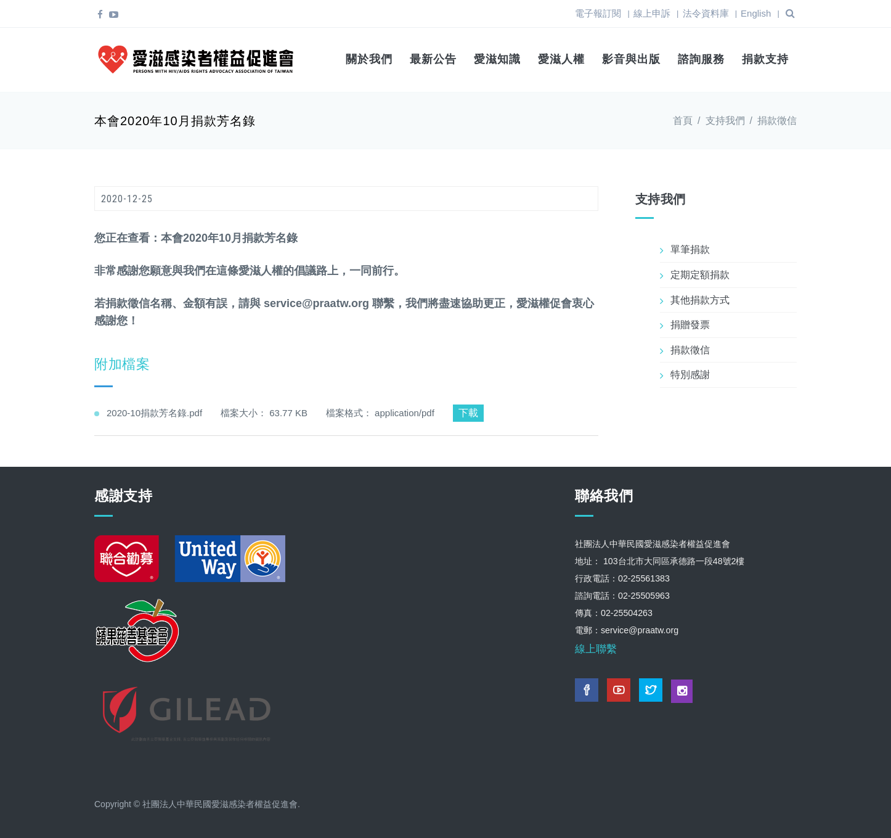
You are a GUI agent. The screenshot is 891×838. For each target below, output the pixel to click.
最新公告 (433, 59)
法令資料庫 (706, 13)
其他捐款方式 (700, 297)
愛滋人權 (561, 59)
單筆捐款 (690, 247)
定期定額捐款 (700, 272)
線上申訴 (651, 13)
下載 (468, 410)
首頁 (683, 118)
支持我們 (725, 118)
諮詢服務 (701, 59)
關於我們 (369, 59)
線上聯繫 (596, 646)
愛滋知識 (497, 59)
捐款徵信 (777, 118)
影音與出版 (631, 59)
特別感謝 (690, 373)
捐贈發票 (690, 322)
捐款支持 (765, 59)
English (756, 13)
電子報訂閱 (598, 13)
